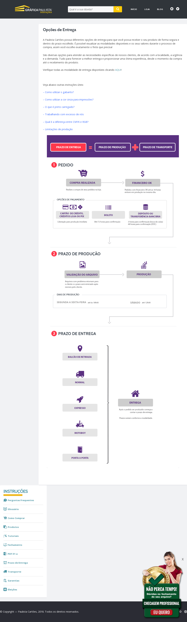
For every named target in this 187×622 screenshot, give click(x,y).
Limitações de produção (59, 129)
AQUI (118, 69)
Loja (147, 9)
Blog (160, 9)
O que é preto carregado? (60, 107)
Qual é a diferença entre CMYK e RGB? (67, 121)
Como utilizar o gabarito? (59, 92)
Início (134, 9)
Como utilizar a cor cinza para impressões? (69, 99)
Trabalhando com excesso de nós (64, 114)
